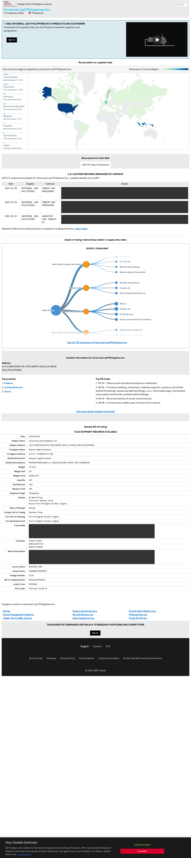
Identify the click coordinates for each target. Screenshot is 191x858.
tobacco (8, 383)
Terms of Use (36, 658)
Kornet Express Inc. (83, 615)
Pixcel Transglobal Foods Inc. (18, 615)
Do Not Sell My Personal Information (142, 658)
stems (7, 391)
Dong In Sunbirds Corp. (85, 611)
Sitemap (51, 658)
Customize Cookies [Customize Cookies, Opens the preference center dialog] (142, 846)
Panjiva (10, 4)
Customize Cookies (108, 658)
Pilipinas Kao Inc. (138, 615)
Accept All (142, 852)
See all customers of (97, 342)
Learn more (81, 229)
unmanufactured (13, 387)
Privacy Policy (67, 658)
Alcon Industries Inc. (84, 618)
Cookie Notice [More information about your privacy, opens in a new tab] (24, 856)
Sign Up (11, 40)
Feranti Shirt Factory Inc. (142, 611)
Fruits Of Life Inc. (138, 618)
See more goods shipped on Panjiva (95, 411)
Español (97, 646)
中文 (108, 646)
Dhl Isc (6, 611)
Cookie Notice (86, 658)
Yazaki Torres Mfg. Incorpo (17, 618)
